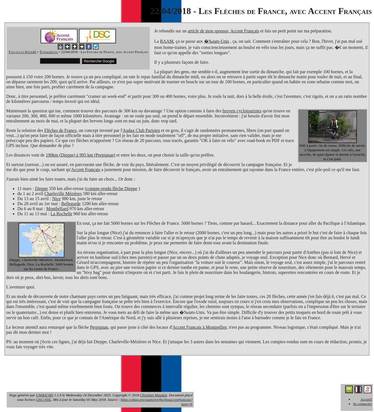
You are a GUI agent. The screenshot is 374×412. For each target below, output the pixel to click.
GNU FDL (43, 399)
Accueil (366, 399)
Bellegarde (71, 203)
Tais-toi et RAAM (22, 52)
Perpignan (99, 327)
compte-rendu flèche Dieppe (112, 188)
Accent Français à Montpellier (199, 327)
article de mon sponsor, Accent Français (223, 31)
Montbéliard (57, 208)
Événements (49, 52)
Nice (56, 198)
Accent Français (85, 169)
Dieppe (41, 188)
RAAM (167, 41)
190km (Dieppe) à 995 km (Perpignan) (80, 155)
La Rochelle (62, 213)
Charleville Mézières (63, 193)
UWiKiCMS (44, 395)
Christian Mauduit (153, 395)
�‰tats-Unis (216, 41)
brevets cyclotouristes (242, 110)
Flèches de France (60, 130)
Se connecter (362, 404)
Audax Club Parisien (141, 130)
